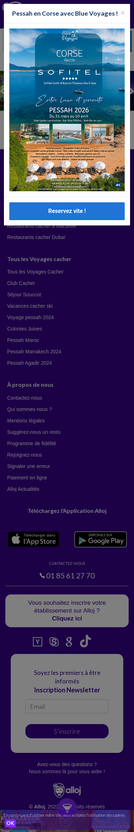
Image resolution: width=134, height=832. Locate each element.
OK (10, 823)
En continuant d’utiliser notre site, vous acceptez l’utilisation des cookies (64, 815)
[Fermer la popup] (122, 12)
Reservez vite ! (67, 211)
